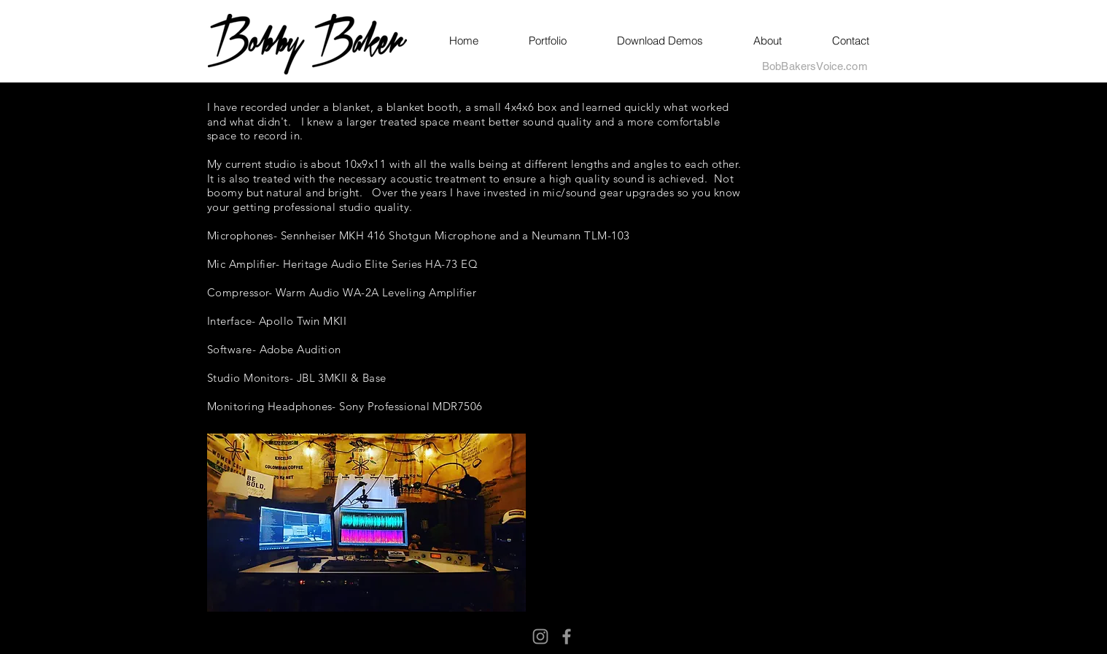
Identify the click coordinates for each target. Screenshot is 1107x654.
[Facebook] (566, 636)
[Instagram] (540, 636)
